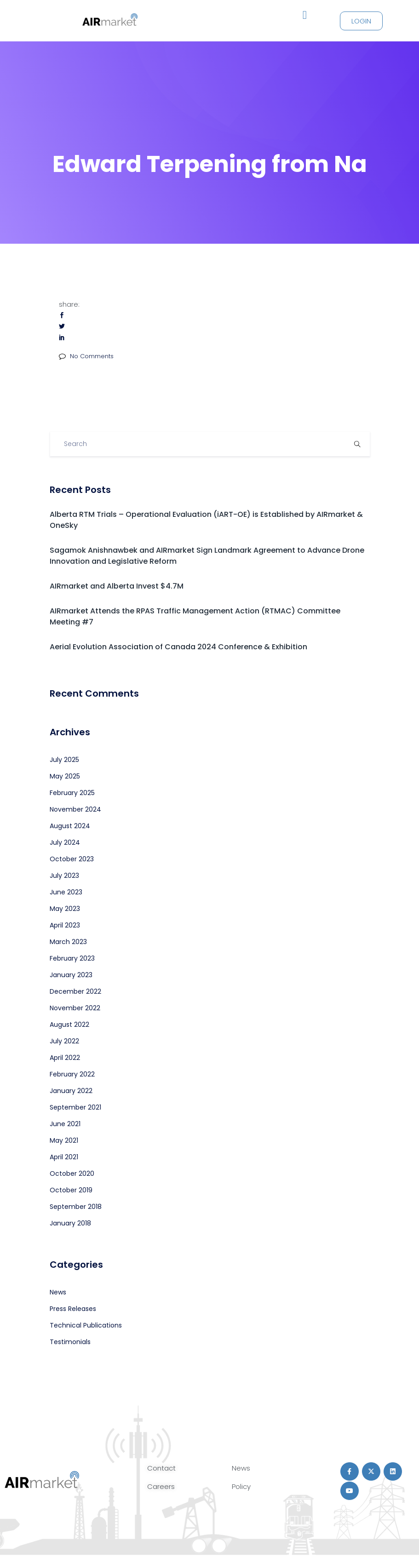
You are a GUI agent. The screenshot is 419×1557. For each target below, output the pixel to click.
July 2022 (64, 1041)
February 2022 (72, 1074)
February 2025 (72, 792)
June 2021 (65, 1123)
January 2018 (70, 1223)
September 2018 (76, 1206)
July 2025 (64, 759)
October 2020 (72, 1173)
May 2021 (64, 1140)
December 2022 (75, 991)
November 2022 (75, 1008)
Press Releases (73, 1308)
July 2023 (64, 875)
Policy (241, 1486)
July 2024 (65, 842)
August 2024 (70, 825)
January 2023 (71, 974)
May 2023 (65, 908)
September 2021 (75, 1107)
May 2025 (65, 776)
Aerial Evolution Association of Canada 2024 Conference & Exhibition (178, 646)
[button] (305, 15)
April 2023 (65, 925)
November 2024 (75, 809)
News (58, 1292)
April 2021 (64, 1157)
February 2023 (72, 958)
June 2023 (66, 892)
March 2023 (68, 941)
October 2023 (72, 859)
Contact (161, 1468)
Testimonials (70, 1341)
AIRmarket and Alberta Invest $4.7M (117, 586)
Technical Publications (86, 1325)
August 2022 (69, 1024)
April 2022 (65, 1057)
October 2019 (71, 1190)
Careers (161, 1486)
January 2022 (71, 1090)
